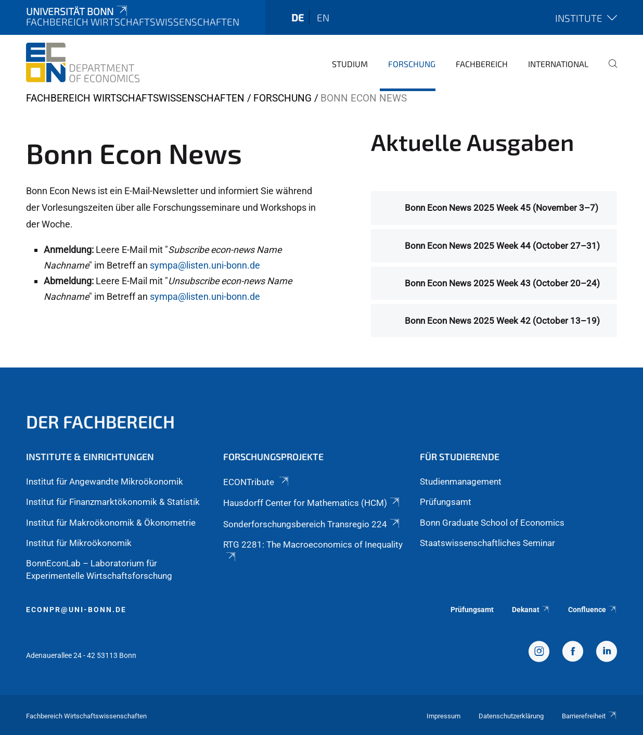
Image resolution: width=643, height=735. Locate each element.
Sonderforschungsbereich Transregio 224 (312, 524)
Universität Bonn (77, 11)
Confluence (592, 609)
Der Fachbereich (100, 421)
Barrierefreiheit (589, 716)
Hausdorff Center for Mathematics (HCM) (312, 503)
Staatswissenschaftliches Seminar (487, 543)
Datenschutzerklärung (511, 716)
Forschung (411, 64)
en (323, 17)
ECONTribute (256, 482)
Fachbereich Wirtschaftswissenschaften (135, 98)
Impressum (443, 716)
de (297, 17)
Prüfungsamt (445, 502)
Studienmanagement (460, 481)
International (558, 64)
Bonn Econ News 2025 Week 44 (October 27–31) (502, 245)
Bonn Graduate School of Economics (492, 522)
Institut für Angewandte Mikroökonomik (104, 481)
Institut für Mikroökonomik (79, 543)
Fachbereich (482, 64)
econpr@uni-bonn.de (76, 609)
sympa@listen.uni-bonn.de (205, 265)
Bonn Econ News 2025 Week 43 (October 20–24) (502, 283)
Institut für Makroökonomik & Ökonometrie (111, 522)
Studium (350, 64)
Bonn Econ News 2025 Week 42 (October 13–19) (502, 320)
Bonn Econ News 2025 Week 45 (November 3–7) (501, 207)
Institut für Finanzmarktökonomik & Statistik (113, 502)
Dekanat (531, 609)
